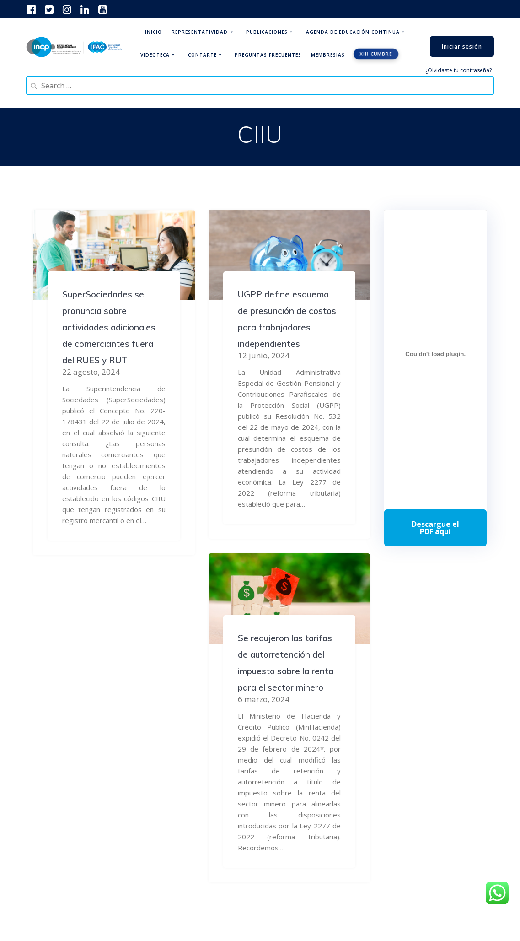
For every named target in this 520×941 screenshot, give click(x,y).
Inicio (153, 32)
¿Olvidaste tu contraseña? (458, 70)
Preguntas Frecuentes (268, 55)
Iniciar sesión (462, 46)
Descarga (435, 527)
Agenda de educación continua (353, 32)
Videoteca (155, 55)
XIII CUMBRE (376, 54)
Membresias (328, 55)
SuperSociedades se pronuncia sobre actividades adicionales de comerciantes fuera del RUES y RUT (108, 327)
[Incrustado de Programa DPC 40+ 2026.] (435, 353)
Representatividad (200, 32)
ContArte (202, 55)
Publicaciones (267, 32)
